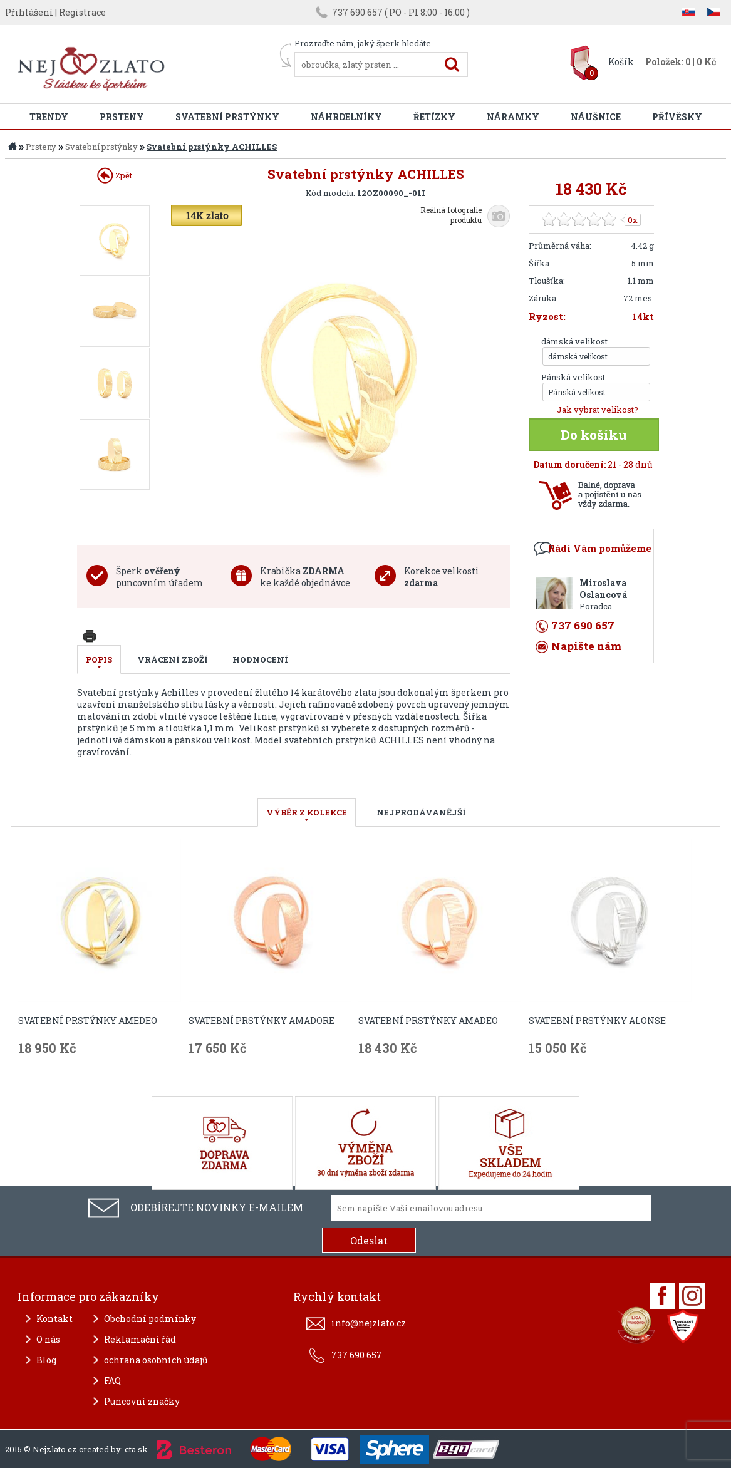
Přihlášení (29, 12)
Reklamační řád (140, 1339)
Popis (99, 659)
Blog (46, 1360)
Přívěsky (677, 117)
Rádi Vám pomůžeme (599, 548)
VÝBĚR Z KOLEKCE (306, 812)
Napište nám (586, 646)
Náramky (513, 117)
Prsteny (122, 117)
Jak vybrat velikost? (597, 409)
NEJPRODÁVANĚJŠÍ (421, 812)
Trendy (48, 117)
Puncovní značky (142, 1401)
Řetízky (434, 117)
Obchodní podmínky (150, 1319)
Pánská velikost (573, 377)
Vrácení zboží (172, 659)
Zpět (114, 175)
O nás (48, 1339)
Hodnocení (260, 659)
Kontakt (54, 1319)
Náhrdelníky (346, 117)
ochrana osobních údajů (156, 1360)
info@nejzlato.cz (368, 1323)
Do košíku (594, 434)
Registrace (82, 12)
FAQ (112, 1381)
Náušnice (596, 117)
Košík (621, 62)
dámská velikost (574, 341)
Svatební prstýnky (227, 117)
